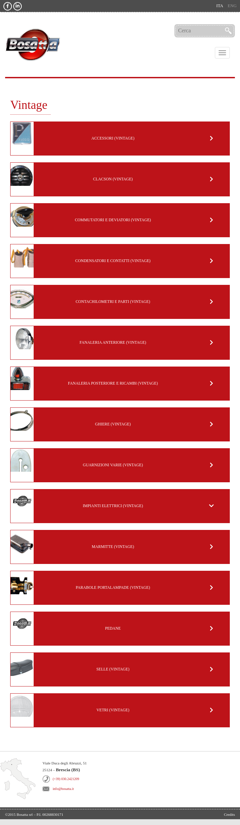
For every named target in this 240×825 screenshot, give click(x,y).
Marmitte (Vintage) (113, 547)
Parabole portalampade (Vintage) (113, 587)
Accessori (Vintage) (113, 138)
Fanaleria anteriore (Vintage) (113, 342)
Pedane (113, 628)
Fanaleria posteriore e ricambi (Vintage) (113, 383)
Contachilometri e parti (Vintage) (112, 302)
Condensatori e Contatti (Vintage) (112, 261)
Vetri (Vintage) (113, 710)
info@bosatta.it (63, 789)
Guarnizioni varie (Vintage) (113, 465)
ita (219, 5)
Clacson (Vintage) (113, 179)
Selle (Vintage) (112, 669)
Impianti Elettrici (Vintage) (113, 506)
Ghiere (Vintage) (113, 424)
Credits (229, 814)
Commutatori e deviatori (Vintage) (113, 220)
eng (232, 5)
